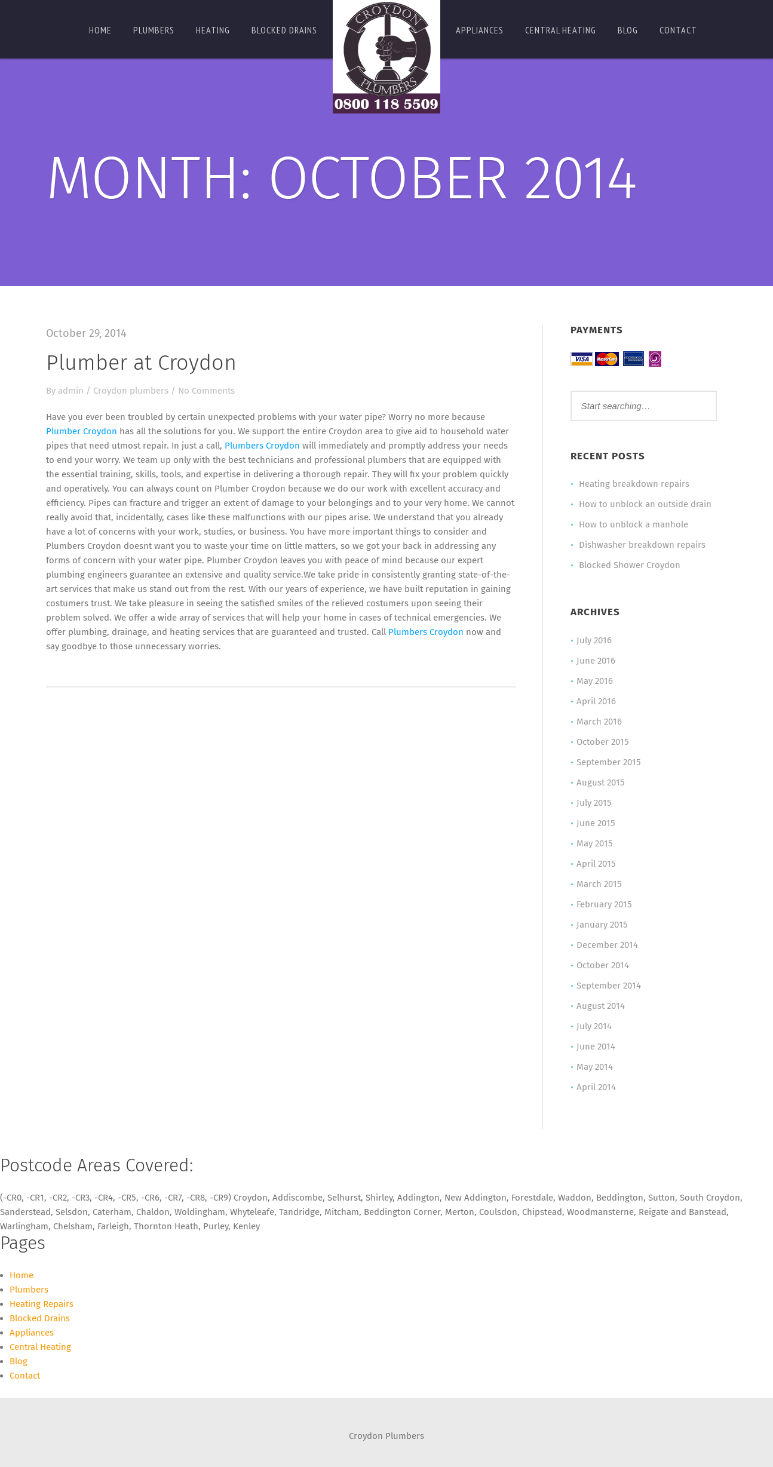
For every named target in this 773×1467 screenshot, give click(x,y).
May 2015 (594, 843)
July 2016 (594, 640)
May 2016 (594, 681)
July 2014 (594, 1026)
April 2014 (596, 1087)
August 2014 (600, 1005)
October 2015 (602, 741)
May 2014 (594, 1066)
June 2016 (595, 660)
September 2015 (608, 762)
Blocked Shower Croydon (629, 565)
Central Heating (560, 30)
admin (71, 390)
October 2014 (602, 965)
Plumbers (153, 30)
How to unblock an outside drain (645, 504)
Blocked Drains (284, 30)
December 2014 (607, 945)
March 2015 (599, 884)
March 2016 (599, 721)
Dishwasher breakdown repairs (642, 544)
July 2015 (594, 802)
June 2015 (595, 823)
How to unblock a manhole (633, 524)
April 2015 (596, 863)
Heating (213, 30)
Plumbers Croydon (262, 445)
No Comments (206, 390)
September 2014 (608, 985)
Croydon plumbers (130, 390)
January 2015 (602, 924)
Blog (628, 30)
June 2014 (595, 1046)
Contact (678, 30)
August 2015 (600, 782)
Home (100, 30)
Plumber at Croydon (141, 362)
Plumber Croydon (81, 431)
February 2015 (604, 904)
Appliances (480, 30)
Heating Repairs (41, 1304)
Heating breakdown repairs (634, 483)
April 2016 (596, 701)
